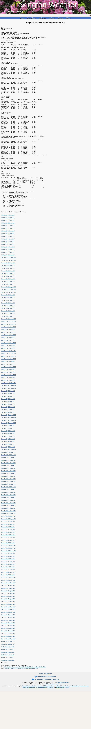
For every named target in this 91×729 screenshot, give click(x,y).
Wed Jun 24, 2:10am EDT (8, 412)
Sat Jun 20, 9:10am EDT (8, 649)
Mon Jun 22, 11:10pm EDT (8, 486)
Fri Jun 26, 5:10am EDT (8, 276)
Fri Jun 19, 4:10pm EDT (8, 694)
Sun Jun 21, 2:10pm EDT (8, 574)
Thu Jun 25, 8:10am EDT (8, 332)
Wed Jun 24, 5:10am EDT (8, 404)
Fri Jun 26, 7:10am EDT (8, 271)
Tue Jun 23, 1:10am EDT (8, 481)
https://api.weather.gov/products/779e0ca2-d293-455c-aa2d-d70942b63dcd (25, 701)
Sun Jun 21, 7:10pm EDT (8, 561)
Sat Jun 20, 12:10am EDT (8, 673)
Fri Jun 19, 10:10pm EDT (8, 678)
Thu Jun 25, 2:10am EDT (8, 348)
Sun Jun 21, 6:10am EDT (8, 596)
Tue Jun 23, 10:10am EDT (8, 457)
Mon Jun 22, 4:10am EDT (8, 537)
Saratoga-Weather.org (63, 717)
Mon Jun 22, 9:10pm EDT (8, 492)
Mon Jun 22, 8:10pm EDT (8, 494)
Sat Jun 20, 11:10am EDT (8, 644)
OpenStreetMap (64, 721)
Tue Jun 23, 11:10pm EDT (8, 420)
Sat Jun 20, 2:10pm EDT (8, 636)
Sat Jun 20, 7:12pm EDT (8, 622)
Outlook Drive (31, 18)
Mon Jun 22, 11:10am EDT (8, 518)
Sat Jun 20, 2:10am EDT (8, 668)
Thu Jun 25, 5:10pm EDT (8, 308)
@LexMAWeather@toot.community (45, 711)
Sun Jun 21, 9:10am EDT (8, 588)
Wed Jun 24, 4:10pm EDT (8, 375)
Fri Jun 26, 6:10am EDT (8, 273)
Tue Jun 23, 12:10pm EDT (8, 449)
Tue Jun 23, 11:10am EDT (8, 455)
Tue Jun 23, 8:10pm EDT (8, 428)
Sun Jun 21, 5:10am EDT (8, 598)
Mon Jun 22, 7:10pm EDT (8, 497)
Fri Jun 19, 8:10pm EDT (8, 684)
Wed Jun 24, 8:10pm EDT (8, 364)
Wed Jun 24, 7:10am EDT (8, 399)
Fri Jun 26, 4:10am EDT (8, 279)
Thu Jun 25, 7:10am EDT (8, 335)
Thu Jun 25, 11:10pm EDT (8, 292)
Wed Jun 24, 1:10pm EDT (8, 383)
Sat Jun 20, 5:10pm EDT (8, 628)
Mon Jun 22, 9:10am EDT (8, 524)
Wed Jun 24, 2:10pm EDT (8, 380)
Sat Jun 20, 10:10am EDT (8, 646)
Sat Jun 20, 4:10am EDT (8, 662)
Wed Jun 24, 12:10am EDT (8, 417)
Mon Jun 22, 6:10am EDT (8, 532)
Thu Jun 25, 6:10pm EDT (8, 305)
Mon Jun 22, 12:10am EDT (8, 548)
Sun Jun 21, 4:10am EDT (8, 601)
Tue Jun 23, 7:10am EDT (8, 465)
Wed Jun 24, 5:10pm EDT (8, 372)
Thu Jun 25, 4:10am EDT (8, 343)
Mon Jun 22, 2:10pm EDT (8, 510)
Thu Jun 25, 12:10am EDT (8, 353)
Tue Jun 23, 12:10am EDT (8, 484)
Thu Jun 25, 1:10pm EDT (8, 319)
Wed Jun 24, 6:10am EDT (8, 401)
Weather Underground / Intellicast (69, 720)
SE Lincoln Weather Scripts (53, 718)
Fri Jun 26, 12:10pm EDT (8, 257)
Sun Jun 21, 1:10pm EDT (8, 577)
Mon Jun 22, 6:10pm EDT (8, 500)
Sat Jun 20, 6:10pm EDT (8, 625)
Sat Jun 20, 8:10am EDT (8, 652)
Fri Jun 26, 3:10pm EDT (8, 249)
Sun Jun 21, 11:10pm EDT (8, 550)
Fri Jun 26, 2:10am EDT (8, 284)
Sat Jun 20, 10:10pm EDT (8, 617)
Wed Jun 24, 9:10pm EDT (8, 361)
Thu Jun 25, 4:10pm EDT (8, 311)
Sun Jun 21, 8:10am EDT (8, 590)
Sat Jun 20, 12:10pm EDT (8, 641)
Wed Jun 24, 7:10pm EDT (8, 367)
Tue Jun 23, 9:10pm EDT (8, 425)
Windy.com (50, 721)
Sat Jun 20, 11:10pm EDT (8, 614)
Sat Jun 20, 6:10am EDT (8, 657)
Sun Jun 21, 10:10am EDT (8, 585)
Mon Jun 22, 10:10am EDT (8, 521)
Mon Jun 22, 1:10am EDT (8, 545)
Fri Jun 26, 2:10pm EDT (8, 252)
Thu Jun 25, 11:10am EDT (8, 324)
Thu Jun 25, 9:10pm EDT (8, 297)
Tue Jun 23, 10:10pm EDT (8, 423)
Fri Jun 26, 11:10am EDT (8, 260)
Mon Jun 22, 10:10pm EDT (8, 489)
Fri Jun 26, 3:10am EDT (8, 281)
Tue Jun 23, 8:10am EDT (8, 463)
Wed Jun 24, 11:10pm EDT (8, 356)
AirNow (58, 720)
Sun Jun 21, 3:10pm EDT (8, 572)
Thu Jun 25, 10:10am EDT (8, 327)
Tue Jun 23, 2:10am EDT (8, 478)
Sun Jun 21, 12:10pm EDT (8, 580)
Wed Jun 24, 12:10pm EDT (8, 385)
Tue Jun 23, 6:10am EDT (8, 468)
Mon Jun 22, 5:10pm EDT (8, 502)
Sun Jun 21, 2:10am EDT (8, 606)
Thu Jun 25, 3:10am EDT (8, 345)
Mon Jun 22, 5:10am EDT (8, 534)
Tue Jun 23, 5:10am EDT (8, 470)
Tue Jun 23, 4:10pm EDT (8, 439)
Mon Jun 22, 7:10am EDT (8, 529)
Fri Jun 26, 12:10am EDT (8, 289)
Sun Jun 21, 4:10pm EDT (8, 569)
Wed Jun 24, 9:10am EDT (8, 393)
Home (22, 18)
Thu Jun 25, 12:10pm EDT (8, 321)
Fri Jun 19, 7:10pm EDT (8, 686)
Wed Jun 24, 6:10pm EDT (8, 369)
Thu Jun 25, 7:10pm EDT (8, 303)
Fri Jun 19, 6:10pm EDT (8, 689)
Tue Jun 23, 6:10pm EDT (8, 433)
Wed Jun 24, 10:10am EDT (8, 391)
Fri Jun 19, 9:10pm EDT (8, 681)
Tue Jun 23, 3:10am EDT (8, 476)
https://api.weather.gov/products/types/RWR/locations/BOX (21, 703)
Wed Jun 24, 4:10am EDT (8, 407)
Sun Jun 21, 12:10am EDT (8, 612)
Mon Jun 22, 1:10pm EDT (8, 513)
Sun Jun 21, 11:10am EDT (8, 582)
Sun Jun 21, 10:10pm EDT (8, 553)
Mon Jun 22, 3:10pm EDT (8, 508)
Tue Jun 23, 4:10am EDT (8, 473)
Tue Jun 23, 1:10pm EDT (8, 447)
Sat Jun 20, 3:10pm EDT (8, 633)
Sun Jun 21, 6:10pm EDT (8, 564)
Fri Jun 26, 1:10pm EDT (8, 255)
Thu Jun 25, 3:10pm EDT (8, 313)
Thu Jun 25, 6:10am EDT (8, 337)
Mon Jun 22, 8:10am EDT (8, 526)
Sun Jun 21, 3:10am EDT (8, 604)
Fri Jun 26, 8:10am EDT (8, 268)
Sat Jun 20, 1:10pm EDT (8, 638)
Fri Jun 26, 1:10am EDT (8, 287)
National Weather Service (29, 720)
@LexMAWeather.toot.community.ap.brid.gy (45, 713)
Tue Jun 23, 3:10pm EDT (8, 441)
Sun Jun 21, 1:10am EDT (8, 609)
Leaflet (58, 721)
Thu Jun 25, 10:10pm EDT (8, 295)
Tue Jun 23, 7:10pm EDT (8, 431)
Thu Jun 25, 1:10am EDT (8, 351)
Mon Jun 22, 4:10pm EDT (8, 505)
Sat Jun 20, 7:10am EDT (8, 654)
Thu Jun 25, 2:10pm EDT (8, 316)
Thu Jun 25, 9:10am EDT (8, 329)
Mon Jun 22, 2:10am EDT (8, 542)
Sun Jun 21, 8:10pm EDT (8, 558)
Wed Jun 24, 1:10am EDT (8, 415)
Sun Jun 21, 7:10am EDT (8, 593)
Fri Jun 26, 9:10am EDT (8, 265)
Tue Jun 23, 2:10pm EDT (8, 444)
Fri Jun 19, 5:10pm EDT (8, 692)
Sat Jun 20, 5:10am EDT (8, 660)
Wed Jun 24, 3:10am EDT (8, 409)
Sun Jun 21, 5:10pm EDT (8, 566)
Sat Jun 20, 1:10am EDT (8, 670)
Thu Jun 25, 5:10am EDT (8, 340)
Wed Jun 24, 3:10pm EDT (8, 377)
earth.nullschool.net (41, 721)
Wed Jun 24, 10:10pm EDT (8, 359)
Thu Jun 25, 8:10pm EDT (8, 300)
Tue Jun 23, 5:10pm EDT (8, 436)
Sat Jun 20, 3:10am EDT (8, 665)
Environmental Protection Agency (46, 720)
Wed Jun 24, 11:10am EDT (8, 388)
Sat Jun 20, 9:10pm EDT (8, 620)
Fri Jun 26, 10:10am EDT (8, 263)
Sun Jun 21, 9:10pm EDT (8, 556)
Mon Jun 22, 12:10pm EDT (8, 516)
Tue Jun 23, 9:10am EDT (8, 460)
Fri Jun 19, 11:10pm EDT (8, 676)
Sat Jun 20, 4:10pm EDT (8, 630)
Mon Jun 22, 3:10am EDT (8, 540)
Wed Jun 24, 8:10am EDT (8, 396)
